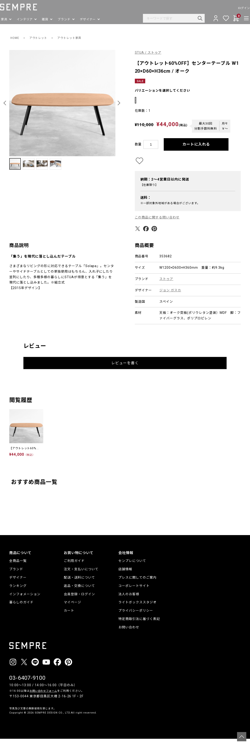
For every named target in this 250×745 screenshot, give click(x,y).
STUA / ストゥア (148, 52)
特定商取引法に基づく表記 (139, 625)
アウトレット (41, 38)
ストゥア (166, 285)
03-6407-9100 (27, 684)
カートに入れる (196, 151)
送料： (145, 204)
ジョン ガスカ (170, 297)
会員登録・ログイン (79, 600)
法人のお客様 (128, 600)
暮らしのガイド (21, 609)
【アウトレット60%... (24, 454)
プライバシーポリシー (135, 617)
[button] (5, 103)
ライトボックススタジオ (137, 609)
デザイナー (18, 584)
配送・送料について (79, 584)
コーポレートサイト (134, 592)
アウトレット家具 (75, 38)
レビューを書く (125, 369)
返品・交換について (79, 592)
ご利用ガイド (74, 567)
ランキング (18, 592)
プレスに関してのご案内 (137, 584)
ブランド (16, 575)
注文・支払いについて (81, 575)
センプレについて (132, 567)
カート (69, 617)
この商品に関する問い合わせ (157, 224)
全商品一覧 (18, 567)
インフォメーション (24, 600)
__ (10, 727)
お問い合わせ (128, 633)
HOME (15, 38)
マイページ (72, 609)
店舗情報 (125, 575)
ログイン (235, 8)
